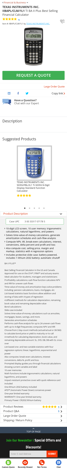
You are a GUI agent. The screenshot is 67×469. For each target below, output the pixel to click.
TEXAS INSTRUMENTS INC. (38, 23)
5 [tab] (44, 208)
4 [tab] (39, 208)
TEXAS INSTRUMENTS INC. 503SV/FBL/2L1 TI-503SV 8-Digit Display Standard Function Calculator (33, 186)
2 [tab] (29, 208)
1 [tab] (24, 208)
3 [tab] (34, 208)
